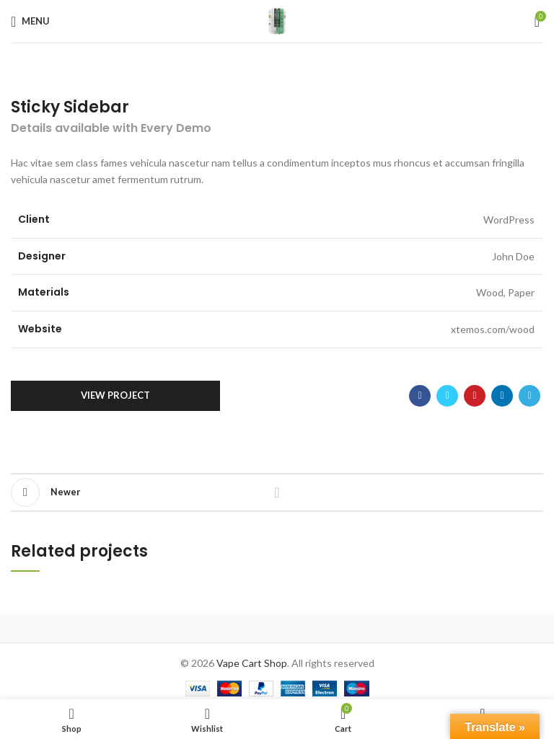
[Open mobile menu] (30, 21)
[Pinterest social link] (474, 396)
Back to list (277, 492)
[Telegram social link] (529, 396)
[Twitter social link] (447, 396)
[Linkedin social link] (502, 396)
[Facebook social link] (420, 396)
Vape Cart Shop (251, 663)
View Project (115, 395)
